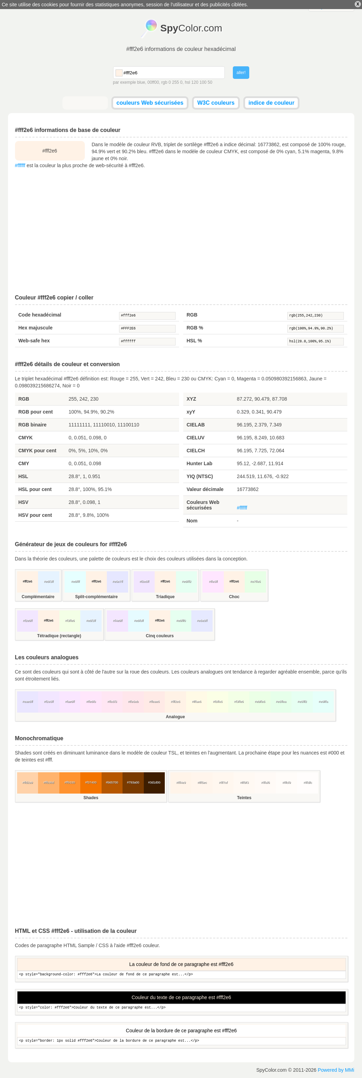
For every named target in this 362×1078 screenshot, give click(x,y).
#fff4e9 (181, 782)
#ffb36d (48, 782)
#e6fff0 (181, 620)
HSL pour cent (35, 489)
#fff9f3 (244, 782)
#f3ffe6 (69, 620)
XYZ (191, 399)
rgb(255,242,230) (315, 316)
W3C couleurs (216, 103)
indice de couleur (272, 103)
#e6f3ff (48, 581)
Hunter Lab (200, 463)
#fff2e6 (147, 316)
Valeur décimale (205, 489)
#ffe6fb (91, 701)
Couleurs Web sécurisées (203, 505)
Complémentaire (38, 596)
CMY (24, 463)
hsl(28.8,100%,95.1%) (315, 341)
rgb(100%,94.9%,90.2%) (315, 329)
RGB (192, 315)
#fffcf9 (286, 782)
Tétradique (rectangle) (59, 635)
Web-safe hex (34, 340)
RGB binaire (33, 425)
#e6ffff (75, 581)
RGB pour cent (36, 412)
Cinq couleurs (160, 635)
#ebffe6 (259, 701)
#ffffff (20, 165)
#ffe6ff (213, 581)
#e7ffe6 (255, 581)
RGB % (195, 327)
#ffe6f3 (112, 701)
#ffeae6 (154, 701)
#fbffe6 (217, 701)
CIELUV (196, 437)
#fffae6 (196, 701)
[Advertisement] (181, 232)
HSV (24, 502)
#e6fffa (323, 701)
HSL (23, 476)
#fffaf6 (265, 782)
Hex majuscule (36, 327)
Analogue (175, 716)
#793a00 (133, 782)
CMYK (26, 437)
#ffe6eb (133, 701)
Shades (90, 797)
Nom (192, 520)
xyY (191, 412)
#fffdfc (307, 782)
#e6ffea (281, 701)
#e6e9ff (202, 620)
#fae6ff (69, 701)
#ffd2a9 (27, 782)
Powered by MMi (336, 1070)
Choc (234, 596)
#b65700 (112, 782)
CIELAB (196, 425)
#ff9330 (70, 782)
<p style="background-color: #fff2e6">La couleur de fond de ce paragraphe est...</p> (181, 975)
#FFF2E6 (147, 329)
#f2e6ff (144, 581)
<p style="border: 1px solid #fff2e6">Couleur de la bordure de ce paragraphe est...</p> (181, 1041)
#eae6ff (27, 701)
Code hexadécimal (40, 315)
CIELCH (196, 450)
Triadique (165, 596)
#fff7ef (223, 782)
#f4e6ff (117, 620)
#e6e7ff (117, 581)
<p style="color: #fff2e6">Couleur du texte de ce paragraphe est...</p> (181, 1008)
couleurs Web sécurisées (150, 103)
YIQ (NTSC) (200, 476)
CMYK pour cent (38, 450)
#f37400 (91, 782)
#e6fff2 (186, 581)
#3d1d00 (154, 782)
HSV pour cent (35, 515)
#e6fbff (138, 620)
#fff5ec (202, 782)
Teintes (244, 797)
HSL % (194, 340)
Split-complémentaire (96, 596)
